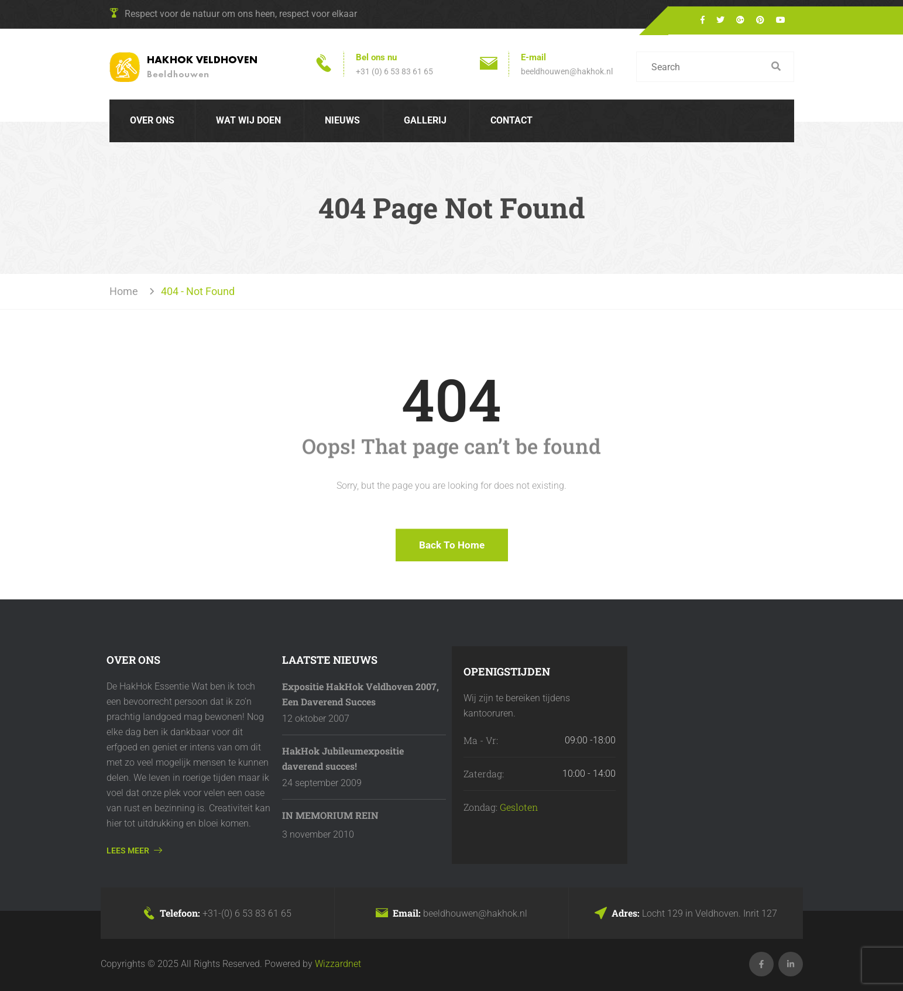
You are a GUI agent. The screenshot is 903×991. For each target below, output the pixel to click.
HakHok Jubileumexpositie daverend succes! (343, 758)
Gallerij (425, 120)
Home (126, 291)
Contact (511, 120)
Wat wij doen (248, 120)
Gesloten (519, 807)
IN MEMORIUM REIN (330, 815)
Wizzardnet (338, 963)
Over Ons (152, 120)
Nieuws (342, 120)
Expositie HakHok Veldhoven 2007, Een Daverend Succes (360, 694)
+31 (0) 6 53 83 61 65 (394, 71)
